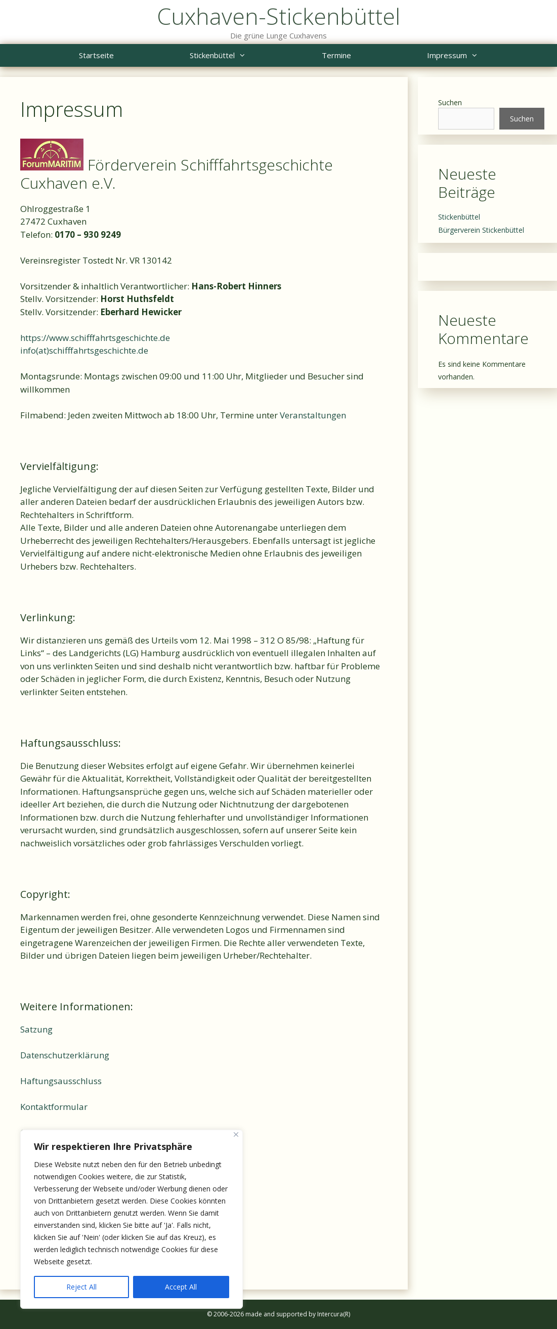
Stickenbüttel (237, 55)
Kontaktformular (54, 1106)
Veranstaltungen (313, 415)
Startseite (96, 55)
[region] (131, 1219)
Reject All (81, 1287)
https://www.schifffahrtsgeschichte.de (95, 338)
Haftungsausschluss (61, 1081)
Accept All (181, 1287)
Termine (336, 55)
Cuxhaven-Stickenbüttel (278, 16)
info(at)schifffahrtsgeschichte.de (84, 350)
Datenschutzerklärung (64, 1055)
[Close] (236, 1134)
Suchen (450, 102)
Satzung (36, 1029)
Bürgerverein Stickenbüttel (481, 230)
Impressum (471, 55)
